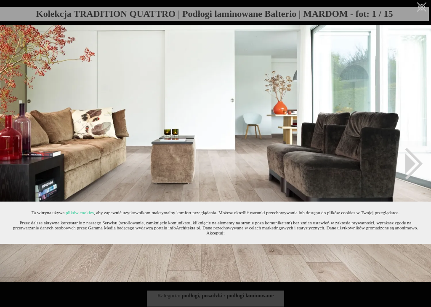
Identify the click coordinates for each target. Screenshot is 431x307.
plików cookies (80, 212)
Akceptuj (214, 232)
